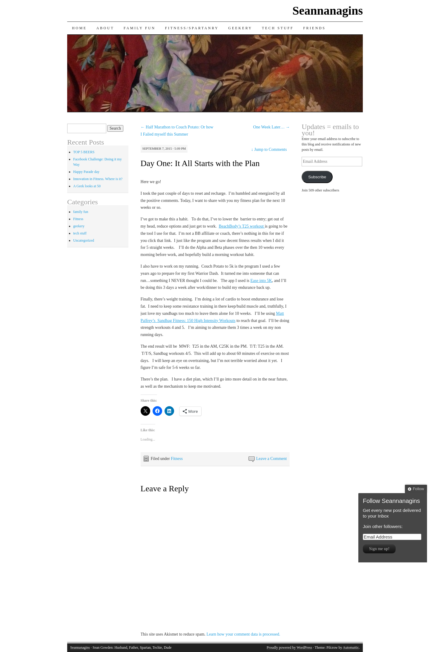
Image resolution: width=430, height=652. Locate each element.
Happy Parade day (86, 172)
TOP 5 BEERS (83, 152)
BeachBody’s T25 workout (242, 226)
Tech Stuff (278, 28)
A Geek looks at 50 (87, 186)
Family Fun (139, 28)
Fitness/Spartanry (192, 28)
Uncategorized (83, 240)
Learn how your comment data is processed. (243, 634)
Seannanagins (327, 10)
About (105, 28)
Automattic (351, 647)
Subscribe (317, 177)
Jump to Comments (269, 149)
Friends (314, 28)
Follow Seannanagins (391, 501)
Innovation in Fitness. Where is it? (97, 179)
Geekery (240, 28)
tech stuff (80, 233)
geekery (79, 226)
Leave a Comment (271, 458)
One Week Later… (271, 127)
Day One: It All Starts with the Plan (200, 163)
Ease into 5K (261, 280)
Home (79, 28)
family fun (80, 212)
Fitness (177, 458)
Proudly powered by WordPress (289, 647)
